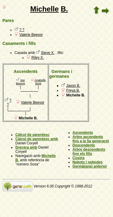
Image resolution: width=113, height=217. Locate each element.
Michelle (44, 9)
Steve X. (48, 53)
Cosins (79, 158)
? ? (21, 30)
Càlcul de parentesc (32, 135)
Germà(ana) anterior (90, 166)
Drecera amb (26, 147)
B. (64, 9)
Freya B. (73, 90)
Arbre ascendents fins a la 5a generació (91, 139)
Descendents (84, 145)
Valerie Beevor (31, 35)
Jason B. (73, 85)
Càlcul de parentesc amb (36, 139)
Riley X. (37, 57)
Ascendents (83, 133)
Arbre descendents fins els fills (89, 151)
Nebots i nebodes (88, 162)
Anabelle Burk (40, 81)
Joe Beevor (20, 81)
